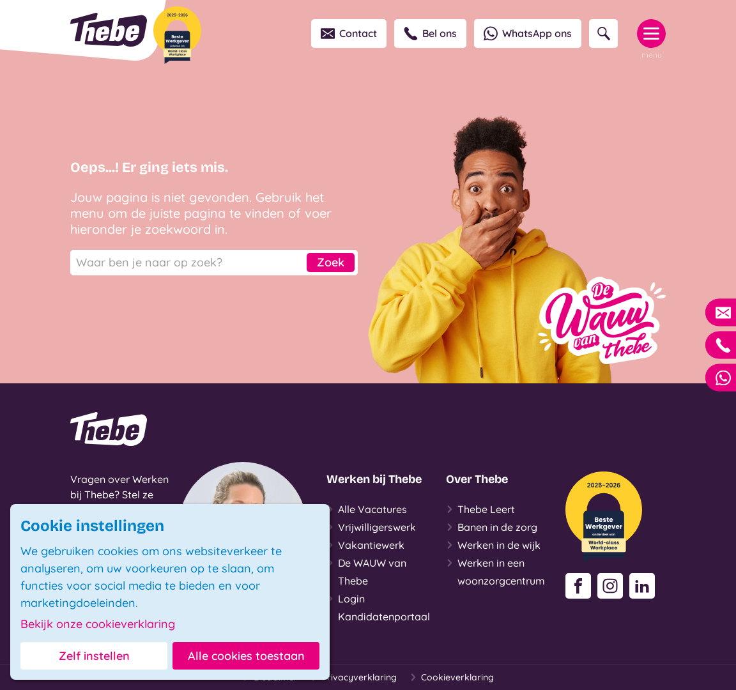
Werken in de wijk (493, 545)
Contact (349, 33)
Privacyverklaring (353, 677)
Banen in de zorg (491, 527)
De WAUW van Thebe (366, 570)
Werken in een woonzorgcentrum (495, 570)
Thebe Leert (480, 509)
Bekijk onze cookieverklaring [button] (97, 624)
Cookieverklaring (452, 677)
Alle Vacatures (366, 509)
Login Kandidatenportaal (378, 606)
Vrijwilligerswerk (371, 527)
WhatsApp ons (528, 33)
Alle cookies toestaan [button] (246, 655)
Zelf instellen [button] (94, 655)
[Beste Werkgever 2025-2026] (177, 35)
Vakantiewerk (365, 545)
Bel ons (430, 33)
